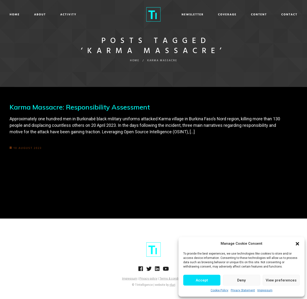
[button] (297, 243)
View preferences (281, 280)
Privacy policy (148, 278)
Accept (202, 280)
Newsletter (185, 14)
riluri (172, 285)
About (47, 14)
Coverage (220, 14)
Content (252, 14)
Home (22, 14)
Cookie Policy (219, 290)
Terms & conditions (172, 278)
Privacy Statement (243, 290)
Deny (241, 280)
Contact (282, 14)
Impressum (264, 290)
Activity (75, 14)
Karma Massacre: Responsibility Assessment (80, 107)
